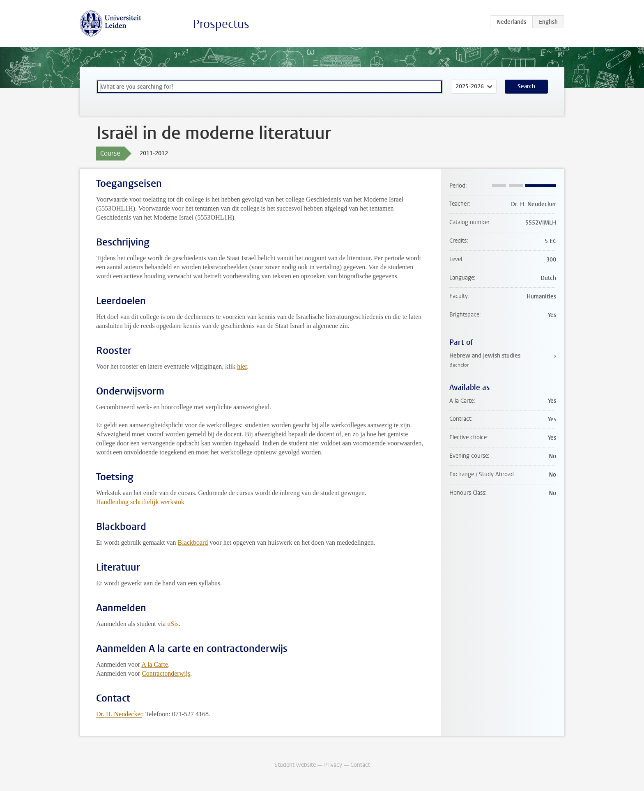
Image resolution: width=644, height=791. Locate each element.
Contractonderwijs (166, 673)
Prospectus (221, 24)
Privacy (333, 765)
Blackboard (193, 542)
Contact (360, 765)
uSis (173, 623)
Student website (295, 765)
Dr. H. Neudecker (119, 714)
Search (526, 86)
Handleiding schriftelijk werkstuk (140, 501)
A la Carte (154, 664)
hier (242, 366)
